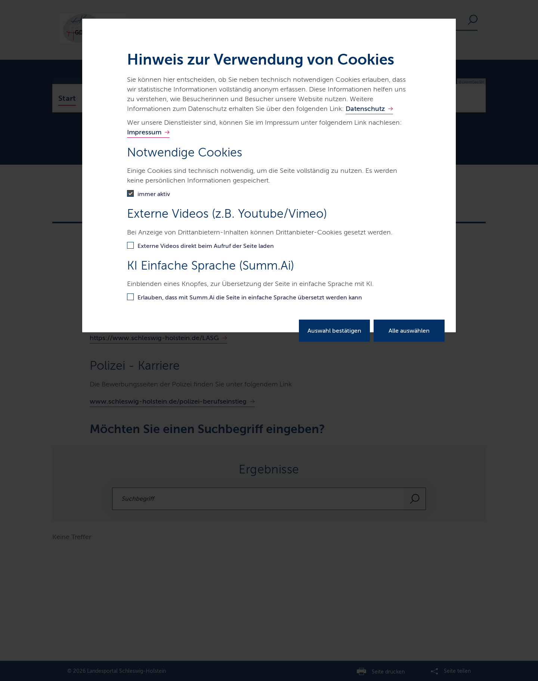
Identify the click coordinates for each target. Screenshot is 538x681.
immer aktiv (153, 194)
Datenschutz (365, 109)
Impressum (144, 132)
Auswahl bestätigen (334, 330)
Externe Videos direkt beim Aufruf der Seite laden (205, 245)
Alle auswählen (409, 330)
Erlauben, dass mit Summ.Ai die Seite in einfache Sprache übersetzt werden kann (249, 297)
